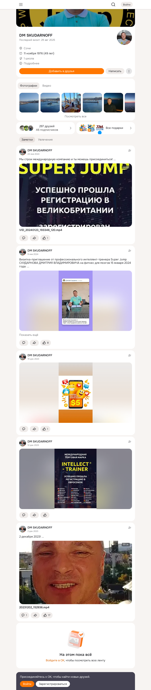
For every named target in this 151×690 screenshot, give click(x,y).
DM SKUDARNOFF (35, 35)
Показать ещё (28, 335)
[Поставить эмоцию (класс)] (45, 238)
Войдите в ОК (55, 660)
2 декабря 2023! (30, 536)
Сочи (27, 48)
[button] (28, 85)
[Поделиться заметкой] (34, 238)
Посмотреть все (76, 116)
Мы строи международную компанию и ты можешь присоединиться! (66, 159)
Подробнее (31, 63)
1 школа (29, 58)
